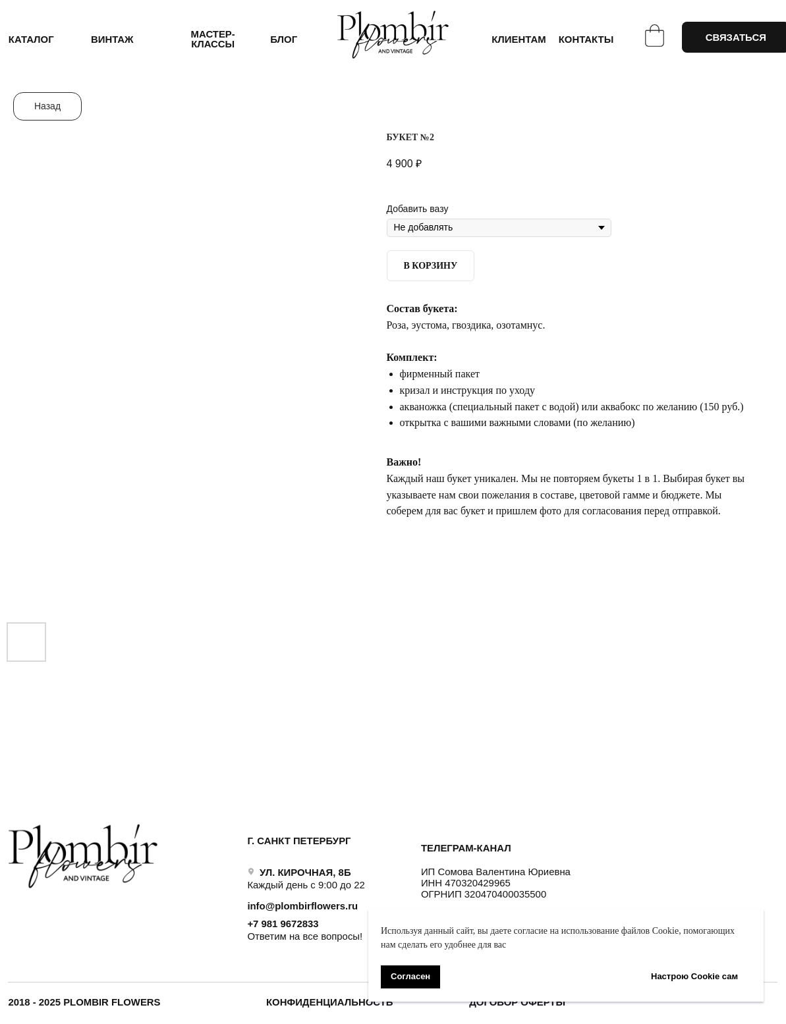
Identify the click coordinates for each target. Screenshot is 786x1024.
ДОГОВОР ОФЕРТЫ (517, 1002)
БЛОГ (283, 39)
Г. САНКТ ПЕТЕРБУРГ (299, 841)
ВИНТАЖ (112, 39)
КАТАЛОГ (31, 39)
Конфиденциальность (329, 1002)
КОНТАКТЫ (586, 39)
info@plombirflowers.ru (302, 906)
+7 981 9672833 (282, 924)
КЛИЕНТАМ (518, 39)
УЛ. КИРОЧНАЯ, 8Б (305, 872)
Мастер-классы (213, 39)
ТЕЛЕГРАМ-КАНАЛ (466, 848)
